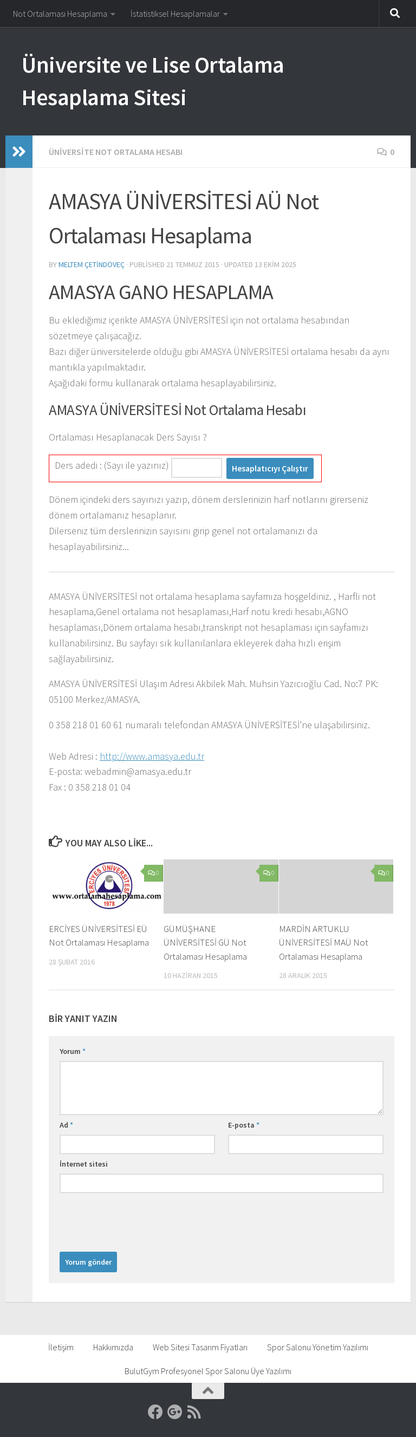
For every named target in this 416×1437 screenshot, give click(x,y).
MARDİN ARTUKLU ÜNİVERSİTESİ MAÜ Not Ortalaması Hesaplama (323, 942)
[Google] (175, 1412)
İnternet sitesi (84, 1164)
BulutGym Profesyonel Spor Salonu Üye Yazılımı (208, 1370)
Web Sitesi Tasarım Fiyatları (200, 1347)
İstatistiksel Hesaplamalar (175, 13)
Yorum (73, 1051)
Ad (66, 1125)
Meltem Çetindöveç (91, 264)
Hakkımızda (113, 1347)
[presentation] (142, 1220)
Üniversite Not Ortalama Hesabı (116, 151)
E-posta (243, 1125)
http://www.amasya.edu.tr (152, 756)
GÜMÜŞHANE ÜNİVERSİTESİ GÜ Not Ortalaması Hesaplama (205, 942)
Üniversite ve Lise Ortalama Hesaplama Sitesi (153, 80)
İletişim (61, 1347)
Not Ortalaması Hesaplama (60, 13)
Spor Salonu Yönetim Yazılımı (317, 1347)
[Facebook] (155, 1412)
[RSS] (194, 1412)
